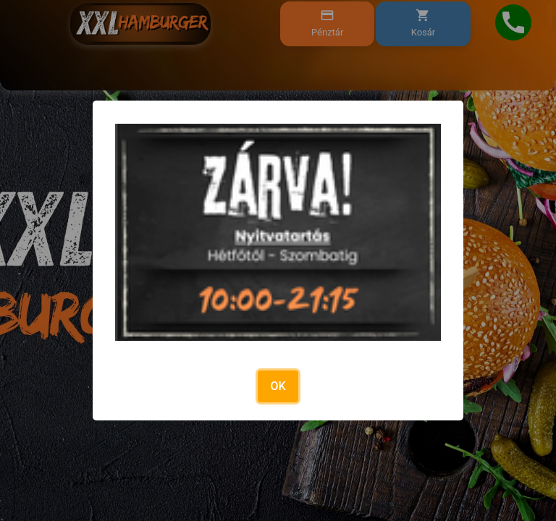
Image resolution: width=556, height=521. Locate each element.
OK (277, 386)
